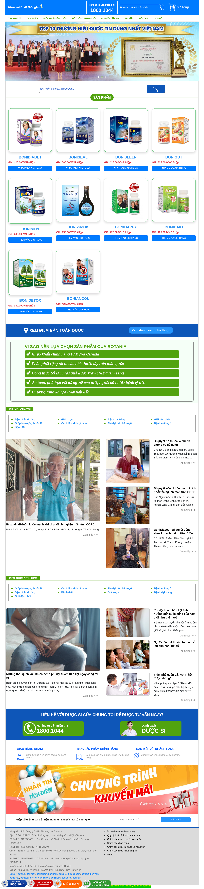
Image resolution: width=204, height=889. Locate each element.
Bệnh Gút (20, 427)
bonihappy (75, 874)
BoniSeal (78, 157)
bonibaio (34, 878)
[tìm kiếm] (160, 7)
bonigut (85, 874)
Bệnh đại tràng (117, 419)
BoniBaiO (174, 227)
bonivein (94, 874)
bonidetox (64, 874)
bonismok (45, 878)
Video (110, 854)
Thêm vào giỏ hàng (30, 168)
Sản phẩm (32, 18)
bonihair (77, 878)
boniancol (66, 878)
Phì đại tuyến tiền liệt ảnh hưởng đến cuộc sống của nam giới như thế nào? (175, 614)
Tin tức (129, 18)
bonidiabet (42, 874)
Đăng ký (176, 819)
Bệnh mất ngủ (162, 423)
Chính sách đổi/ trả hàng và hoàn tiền (126, 847)
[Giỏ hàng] (183, 7)
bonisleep (14, 878)
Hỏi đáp (143, 18)
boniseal (24, 878)
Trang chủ (14, 18)
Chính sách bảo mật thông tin (122, 850)
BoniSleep (126, 157)
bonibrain (53, 874)
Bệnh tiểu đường (25, 419)
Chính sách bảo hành (118, 843)
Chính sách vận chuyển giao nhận (124, 839)
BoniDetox (30, 300)
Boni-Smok (78, 227)
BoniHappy (126, 227)
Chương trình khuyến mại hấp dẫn (60, 392)
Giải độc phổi (162, 419)
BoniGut (173, 157)
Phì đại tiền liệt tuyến (120, 423)
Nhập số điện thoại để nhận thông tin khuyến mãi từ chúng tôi (53, 819)
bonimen (31, 874)
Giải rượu (67, 419)
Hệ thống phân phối (84, 18)
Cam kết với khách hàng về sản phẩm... (161, 755)
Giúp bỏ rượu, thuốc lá (28, 423)
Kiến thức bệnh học (55, 18)
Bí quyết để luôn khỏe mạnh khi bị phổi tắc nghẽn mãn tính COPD (50, 524)
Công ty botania (17, 874)
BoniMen (30, 229)
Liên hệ (158, 18)
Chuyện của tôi (110, 18)
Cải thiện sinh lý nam (74, 423)
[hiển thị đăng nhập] (1, 887)
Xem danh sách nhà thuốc (151, 330)
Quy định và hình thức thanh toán (124, 835)
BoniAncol (78, 298)
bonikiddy (55, 878)
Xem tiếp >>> (90, 534)
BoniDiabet (30, 157)
